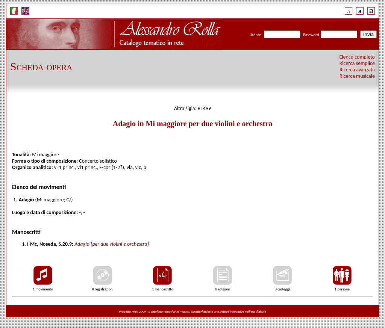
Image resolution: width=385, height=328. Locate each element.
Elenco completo (357, 57)
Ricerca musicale (357, 76)
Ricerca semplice (357, 63)
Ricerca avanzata (357, 70)
